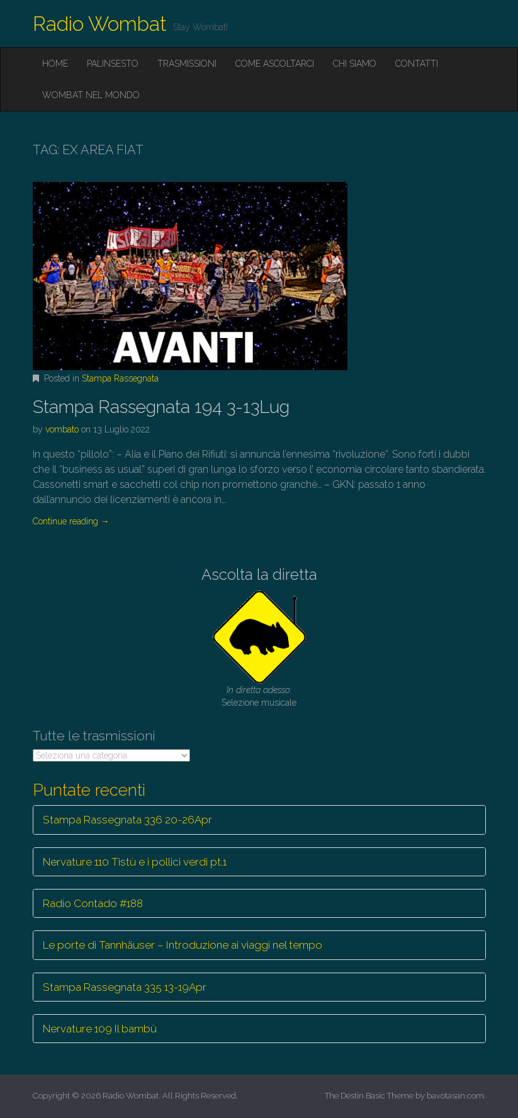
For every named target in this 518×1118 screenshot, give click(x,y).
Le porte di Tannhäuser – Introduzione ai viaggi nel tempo (182, 945)
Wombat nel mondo (91, 95)
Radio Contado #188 (93, 903)
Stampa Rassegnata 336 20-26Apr (127, 819)
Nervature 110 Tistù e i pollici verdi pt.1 (135, 861)
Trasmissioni (187, 64)
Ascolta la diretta (259, 574)
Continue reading (71, 521)
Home (55, 64)
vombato (62, 429)
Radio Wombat (100, 23)
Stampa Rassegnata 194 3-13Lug (161, 407)
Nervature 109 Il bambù (100, 1028)
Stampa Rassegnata (120, 378)
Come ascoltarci (274, 64)
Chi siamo (354, 64)
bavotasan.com (455, 1095)
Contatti (416, 64)
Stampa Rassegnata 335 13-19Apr (124, 987)
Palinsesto (112, 64)
